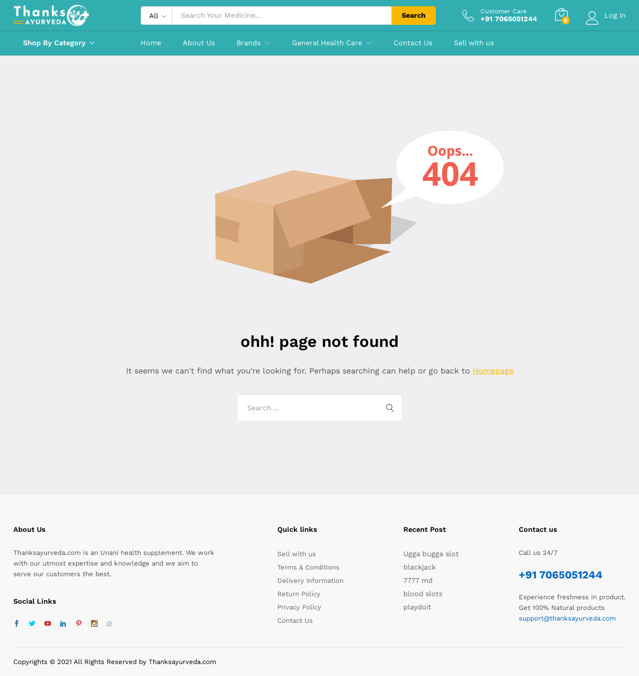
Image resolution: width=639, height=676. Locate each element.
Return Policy (298, 594)
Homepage (493, 370)
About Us (199, 43)
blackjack (419, 567)
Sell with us (474, 43)
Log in (606, 15)
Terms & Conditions (308, 567)
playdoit (417, 607)
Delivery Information (310, 581)
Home (151, 43)
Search (414, 15)
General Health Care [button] (327, 43)
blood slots (422, 594)
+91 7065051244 (561, 575)
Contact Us (413, 43)
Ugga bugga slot (431, 554)
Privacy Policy (299, 607)
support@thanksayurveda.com (567, 618)
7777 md (418, 580)
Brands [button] (248, 43)
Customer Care (504, 11)
